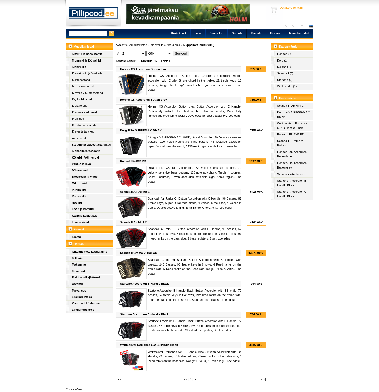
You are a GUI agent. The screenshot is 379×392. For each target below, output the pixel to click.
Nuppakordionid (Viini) (199, 45)
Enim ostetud (288, 98)
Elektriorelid (79, 105)
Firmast (275, 33)
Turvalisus (79, 290)
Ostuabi (237, 33)
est (310, 26)
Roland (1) (284, 66)
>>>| (263, 379)
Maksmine (79, 264)
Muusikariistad (299, 33)
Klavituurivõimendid (84, 125)
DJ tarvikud (80, 170)
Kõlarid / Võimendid (85, 157)
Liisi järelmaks (82, 296)
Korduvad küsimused (86, 303)
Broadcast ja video (85, 176)
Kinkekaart (178, 33)
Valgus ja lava (81, 163)
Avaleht (286, 26)
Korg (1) (282, 60)
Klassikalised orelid (84, 112)
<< (186, 379)
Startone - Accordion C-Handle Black (292, 194)
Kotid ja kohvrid (83, 209)
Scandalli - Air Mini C (290, 105)
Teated (76, 236)
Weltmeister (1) (287, 86)
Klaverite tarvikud (83, 131)
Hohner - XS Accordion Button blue (292, 154)
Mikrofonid (79, 183)
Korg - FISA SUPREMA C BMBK (293, 115)
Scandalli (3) (285, 73)
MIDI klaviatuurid (83, 86)
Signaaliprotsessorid (86, 150)
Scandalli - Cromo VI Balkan (290, 143)
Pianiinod (78, 118)
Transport (78, 271)
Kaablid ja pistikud (84, 215)
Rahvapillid (79, 196)
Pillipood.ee (93, 14)
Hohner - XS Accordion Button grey (292, 165)
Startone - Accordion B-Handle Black (292, 183)
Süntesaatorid (81, 80)
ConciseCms (74, 389)
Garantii (77, 284)
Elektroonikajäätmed (86, 277)
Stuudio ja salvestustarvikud (91, 144)
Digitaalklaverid (82, 99)
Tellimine (78, 258)
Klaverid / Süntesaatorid (87, 92)
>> (195, 379)
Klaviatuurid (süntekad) (87, 73)
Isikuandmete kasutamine (89, 251)
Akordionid (79, 138)
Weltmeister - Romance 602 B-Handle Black (292, 126)
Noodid (77, 202)
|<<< (119, 379)
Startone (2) (284, 80)
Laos (198, 33)
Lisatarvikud (80, 222)
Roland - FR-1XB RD (290, 134)
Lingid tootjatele (83, 309)
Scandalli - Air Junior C (291, 174)
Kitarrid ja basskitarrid (87, 53)
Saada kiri (295, 26)
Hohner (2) (284, 53)
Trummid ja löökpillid (86, 60)
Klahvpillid (79, 66)
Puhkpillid (79, 189)
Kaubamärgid (288, 46)
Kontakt (256, 33)
